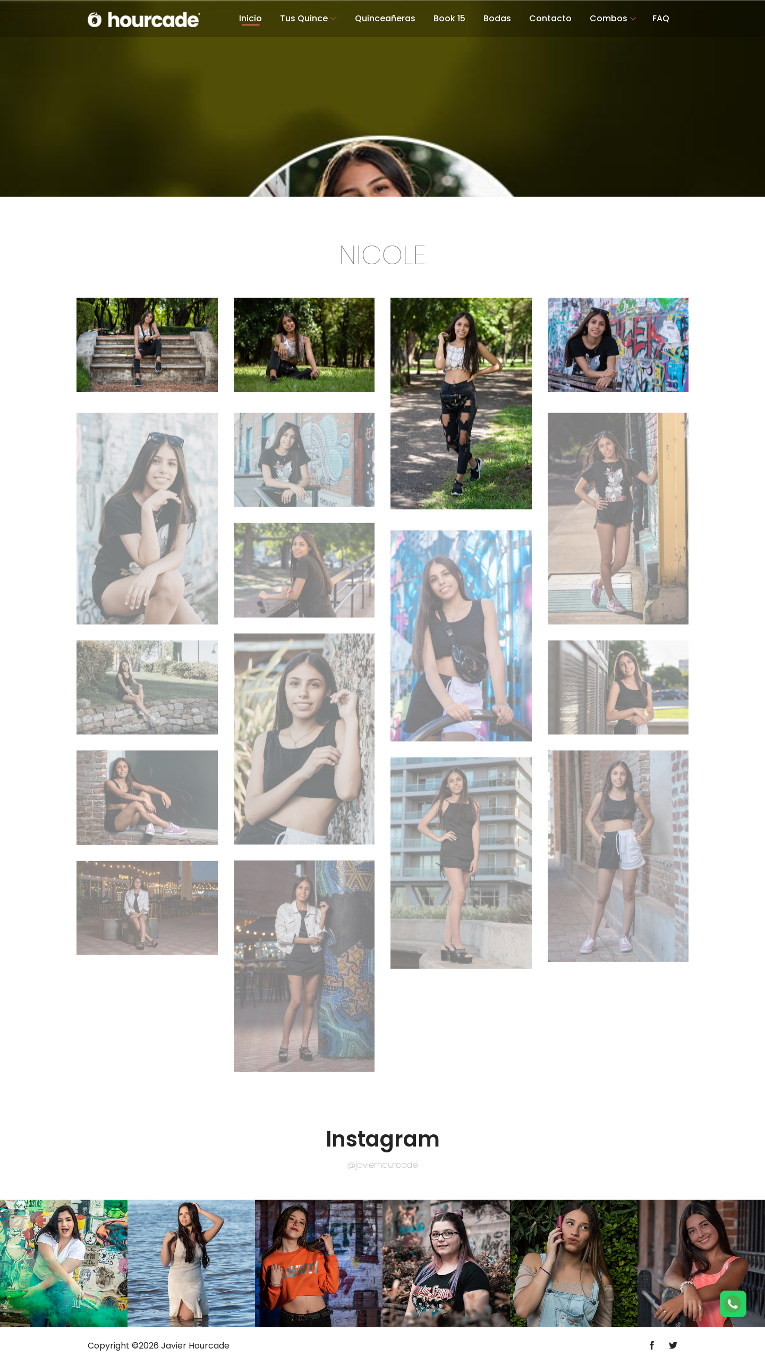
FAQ (660, 18)
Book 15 (449, 18)
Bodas (497, 18)
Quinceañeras (385, 18)
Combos (608, 18)
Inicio (250, 18)
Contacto (550, 18)
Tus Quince (304, 18)
